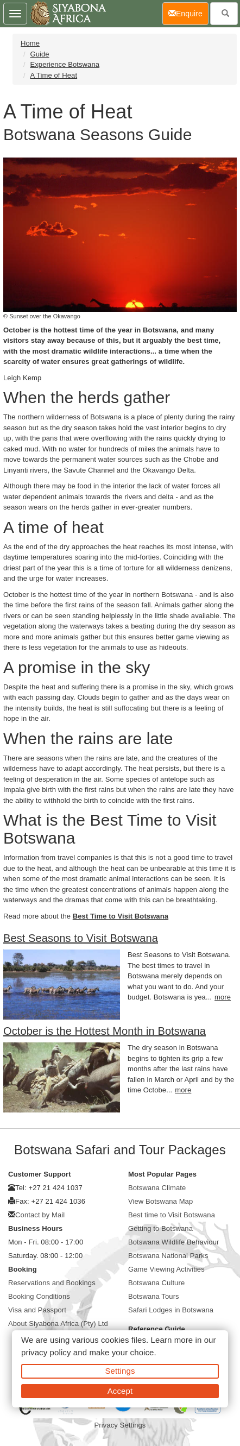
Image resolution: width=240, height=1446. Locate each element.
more (222, 997)
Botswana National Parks (168, 1256)
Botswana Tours (153, 1296)
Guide (39, 54)
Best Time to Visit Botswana (120, 916)
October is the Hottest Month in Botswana (104, 1031)
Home (30, 43)
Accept (120, 1390)
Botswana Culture (156, 1283)
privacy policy (46, 1352)
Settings (120, 1370)
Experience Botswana (64, 64)
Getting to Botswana (160, 1228)
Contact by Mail (40, 1215)
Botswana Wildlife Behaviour (173, 1242)
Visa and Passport (37, 1310)
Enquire (188, 13)
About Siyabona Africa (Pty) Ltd (58, 1323)
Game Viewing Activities (166, 1269)
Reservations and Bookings (52, 1283)
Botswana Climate (157, 1188)
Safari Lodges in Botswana (170, 1310)
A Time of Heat (53, 75)
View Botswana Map (160, 1201)
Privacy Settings (120, 1425)
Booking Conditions (39, 1296)
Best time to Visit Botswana (171, 1215)
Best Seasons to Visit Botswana (80, 938)
